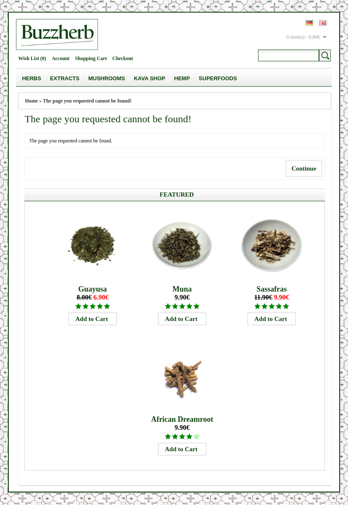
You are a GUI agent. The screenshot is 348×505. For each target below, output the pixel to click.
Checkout (122, 58)
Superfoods (218, 78)
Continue (303, 168)
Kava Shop (149, 78)
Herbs (31, 78)
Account (61, 58)
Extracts (64, 78)
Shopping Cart (91, 58)
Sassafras (271, 289)
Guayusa (92, 289)
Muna (182, 289)
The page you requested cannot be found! (87, 101)
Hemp (182, 78)
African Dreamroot (182, 419)
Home (31, 101)
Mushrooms (106, 78)
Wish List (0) (32, 58)
